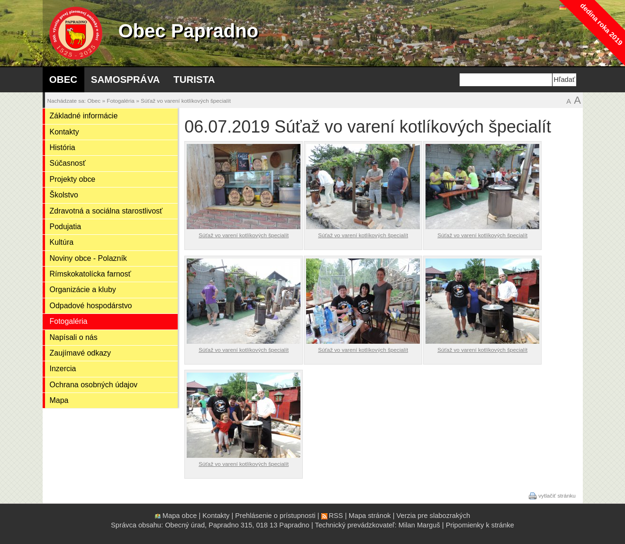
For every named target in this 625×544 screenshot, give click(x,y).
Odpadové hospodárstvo (91, 306)
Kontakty (64, 132)
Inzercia (63, 369)
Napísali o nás (74, 337)
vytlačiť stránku (557, 495)
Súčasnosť (68, 163)
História (62, 147)
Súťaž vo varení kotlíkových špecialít (186, 101)
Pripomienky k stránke (480, 525)
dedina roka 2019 (601, 23)
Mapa (59, 400)
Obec (63, 79)
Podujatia (66, 227)
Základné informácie (84, 116)
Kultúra (62, 242)
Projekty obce (73, 179)
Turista (194, 79)
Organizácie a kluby (83, 289)
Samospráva (125, 79)
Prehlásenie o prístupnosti (275, 515)
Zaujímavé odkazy (80, 353)
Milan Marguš (419, 525)
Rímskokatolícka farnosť (90, 274)
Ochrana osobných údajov (94, 385)
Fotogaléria (121, 101)
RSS (336, 515)
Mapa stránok (370, 515)
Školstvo (64, 195)
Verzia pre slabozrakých (434, 515)
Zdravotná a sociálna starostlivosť (106, 211)
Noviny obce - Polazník (88, 258)
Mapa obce (180, 515)
